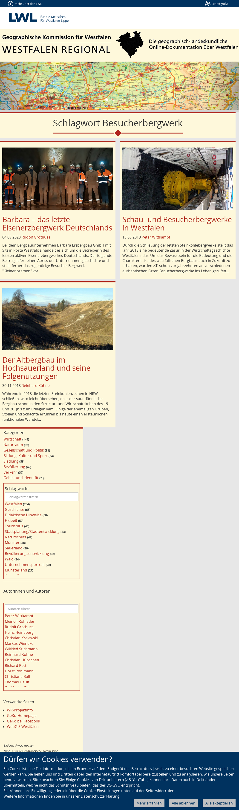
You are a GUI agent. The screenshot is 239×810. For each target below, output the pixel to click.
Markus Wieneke (19, 643)
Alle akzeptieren (219, 803)
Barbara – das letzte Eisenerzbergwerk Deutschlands (57, 223)
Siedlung (10, 461)
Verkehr (10, 472)
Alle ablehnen (183, 803)
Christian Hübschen (22, 659)
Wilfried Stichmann (21, 648)
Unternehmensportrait (25, 564)
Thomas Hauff (17, 682)
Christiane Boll (17, 676)
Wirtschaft (12, 439)
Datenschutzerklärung (100, 796)
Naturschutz (15, 537)
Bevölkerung (14, 466)
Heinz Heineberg (19, 632)
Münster (12, 542)
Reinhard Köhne (36, 385)
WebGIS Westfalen (23, 726)
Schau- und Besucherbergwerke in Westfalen (177, 223)
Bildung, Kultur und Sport (25, 455)
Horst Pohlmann (19, 671)
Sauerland (14, 548)
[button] (18, 86)
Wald (9, 559)
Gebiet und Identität (20, 477)
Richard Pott (15, 665)
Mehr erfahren (149, 803)
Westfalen (13, 503)
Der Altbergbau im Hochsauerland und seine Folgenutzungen (46, 368)
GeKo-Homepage (22, 715)
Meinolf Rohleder (20, 621)
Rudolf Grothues (36, 237)
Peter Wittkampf (156, 237)
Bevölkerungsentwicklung (27, 553)
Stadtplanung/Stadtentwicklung (32, 531)
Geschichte (14, 509)
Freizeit (11, 520)
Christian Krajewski (21, 637)
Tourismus (14, 526)
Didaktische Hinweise (23, 514)
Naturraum (13, 444)
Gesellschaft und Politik (23, 450)
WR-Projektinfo (20, 710)
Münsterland (16, 570)
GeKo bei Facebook (23, 721)
